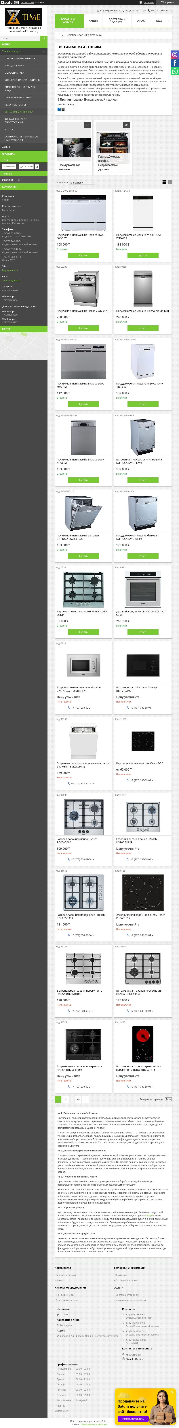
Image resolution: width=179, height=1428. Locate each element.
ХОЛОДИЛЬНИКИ (14, 65)
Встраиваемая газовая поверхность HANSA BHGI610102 (79, 992)
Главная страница (66, 1275)
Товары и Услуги (68, 21)
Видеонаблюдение (67, 1300)
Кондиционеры (65, 1294)
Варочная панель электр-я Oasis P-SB (139, 763)
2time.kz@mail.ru (11, 280)
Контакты (121, 1275)
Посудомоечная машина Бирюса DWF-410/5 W (140, 385)
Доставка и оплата (117, 21)
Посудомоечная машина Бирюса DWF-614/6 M (81, 461)
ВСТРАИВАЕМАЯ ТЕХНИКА (19, 111)
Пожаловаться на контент (94, 1424)
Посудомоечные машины (69, 167)
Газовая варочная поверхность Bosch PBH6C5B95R (81, 916)
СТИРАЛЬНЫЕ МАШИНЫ (18, 97)
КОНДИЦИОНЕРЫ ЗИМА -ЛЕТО (22, 58)
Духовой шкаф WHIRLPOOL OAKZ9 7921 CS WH (141, 613)
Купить (83, 255)
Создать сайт (27, 2)
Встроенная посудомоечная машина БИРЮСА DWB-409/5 (139, 461)
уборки (150, 1215)
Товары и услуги (11, 51)
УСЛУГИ (9, 129)
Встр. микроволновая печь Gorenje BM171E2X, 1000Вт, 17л (79, 689)
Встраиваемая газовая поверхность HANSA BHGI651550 (139, 992)
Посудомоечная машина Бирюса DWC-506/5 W (81, 236)
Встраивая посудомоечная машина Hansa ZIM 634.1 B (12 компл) (83, 765)
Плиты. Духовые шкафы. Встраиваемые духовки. (109, 163)
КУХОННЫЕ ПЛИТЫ (15, 104)
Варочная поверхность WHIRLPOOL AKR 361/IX (82, 613)
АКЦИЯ (6, 147)
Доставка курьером (127, 1294)
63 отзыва (149, 2)
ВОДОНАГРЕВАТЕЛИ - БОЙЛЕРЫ (22, 79)
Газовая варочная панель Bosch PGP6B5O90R (136, 840)
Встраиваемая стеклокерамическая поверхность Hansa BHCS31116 (138, 1068)
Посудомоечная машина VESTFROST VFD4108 (138, 236)
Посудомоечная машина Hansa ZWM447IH (142, 311)
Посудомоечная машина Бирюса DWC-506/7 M (81, 385)
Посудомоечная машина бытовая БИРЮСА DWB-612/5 (78, 537)
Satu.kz (105, 1421)
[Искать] (43, 38)
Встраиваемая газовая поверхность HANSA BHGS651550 (79, 1068)
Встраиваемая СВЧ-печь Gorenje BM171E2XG (136, 689)
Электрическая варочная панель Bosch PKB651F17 (140, 916)
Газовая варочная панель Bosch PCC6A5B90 (77, 840)
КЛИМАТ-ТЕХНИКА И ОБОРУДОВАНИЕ (16, 120)
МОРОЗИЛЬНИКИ (14, 72)
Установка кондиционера (130, 1300)
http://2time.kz (10, 270)
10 (78, 1099)
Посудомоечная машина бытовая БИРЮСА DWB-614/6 (137, 537)
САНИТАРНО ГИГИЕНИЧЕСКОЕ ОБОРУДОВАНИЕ (21, 138)
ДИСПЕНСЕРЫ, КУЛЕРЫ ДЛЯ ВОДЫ (20, 88)
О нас (141, 20)
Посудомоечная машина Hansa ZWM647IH (83, 311)
